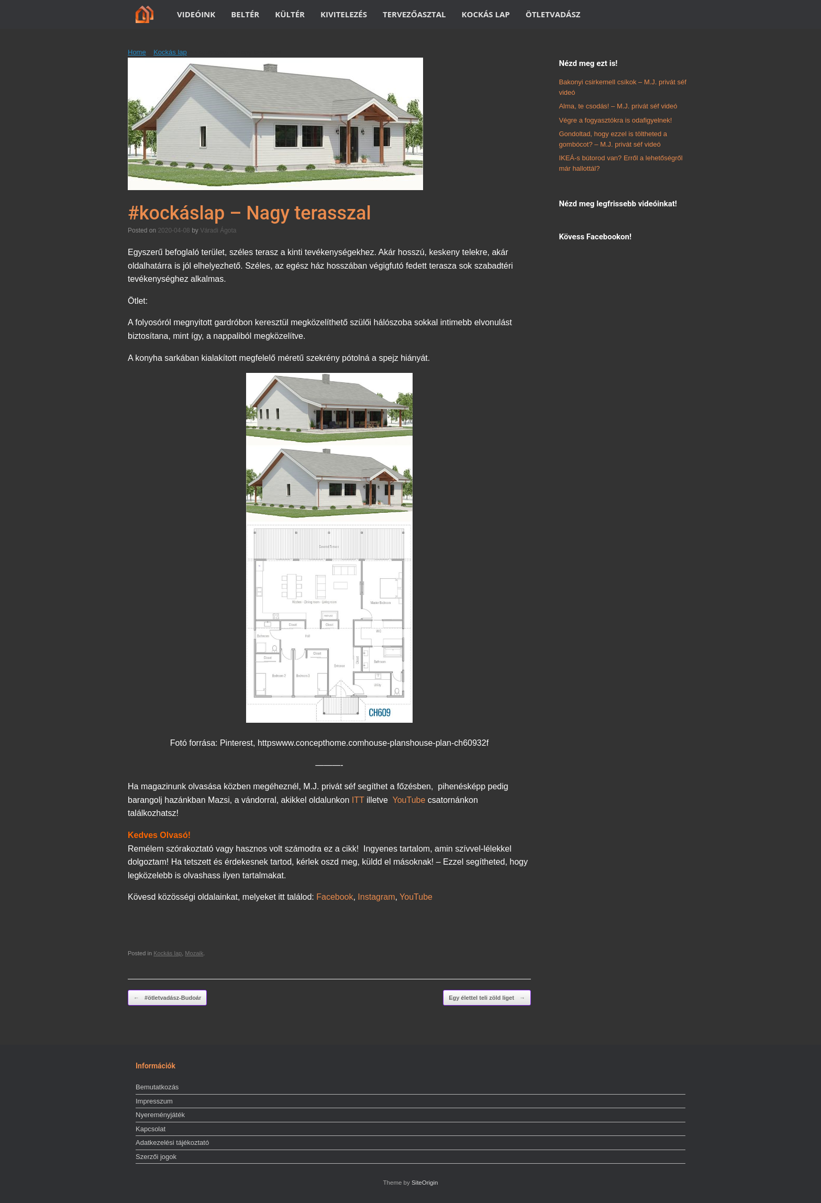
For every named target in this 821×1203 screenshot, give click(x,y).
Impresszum (154, 1101)
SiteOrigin (425, 1182)
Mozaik (194, 953)
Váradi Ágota (218, 230)
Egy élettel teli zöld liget (487, 998)
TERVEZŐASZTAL (414, 14)
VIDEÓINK (196, 14)
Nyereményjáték (160, 1115)
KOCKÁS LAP (486, 14)
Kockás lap (170, 52)
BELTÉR (245, 14)
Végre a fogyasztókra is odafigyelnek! (615, 120)
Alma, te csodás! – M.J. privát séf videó (618, 106)
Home (137, 52)
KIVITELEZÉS (343, 14)
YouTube (408, 800)
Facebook (334, 896)
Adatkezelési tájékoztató (172, 1142)
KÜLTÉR (290, 14)
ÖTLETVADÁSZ (553, 14)
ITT (358, 800)
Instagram (376, 896)
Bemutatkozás (157, 1087)
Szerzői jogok (156, 1157)
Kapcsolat (150, 1129)
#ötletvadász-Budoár (167, 998)
